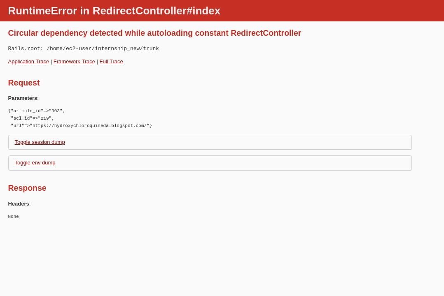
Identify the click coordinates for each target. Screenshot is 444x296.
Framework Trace (74, 61)
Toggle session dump (40, 142)
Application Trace (28, 61)
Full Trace (111, 61)
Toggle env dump (35, 163)
